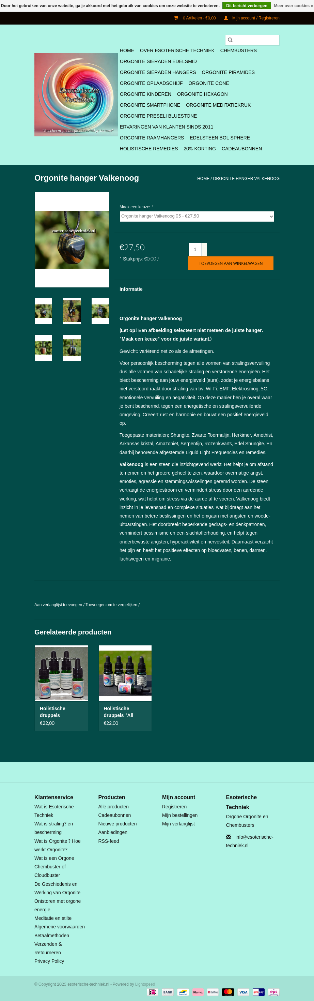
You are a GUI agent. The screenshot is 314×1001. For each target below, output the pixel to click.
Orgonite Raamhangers (152, 138)
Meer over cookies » (293, 5)
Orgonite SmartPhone (150, 105)
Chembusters (238, 50)
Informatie (131, 289)
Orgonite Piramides (228, 72)
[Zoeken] (252, 40)
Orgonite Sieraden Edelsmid (158, 61)
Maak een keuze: (136, 207)
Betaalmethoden (51, 935)
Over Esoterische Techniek (177, 50)
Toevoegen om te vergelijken (111, 605)
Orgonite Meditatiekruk (218, 105)
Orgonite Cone (208, 83)
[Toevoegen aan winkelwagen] (230, 263)
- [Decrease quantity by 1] (204, 252)
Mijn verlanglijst (178, 824)
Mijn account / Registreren (252, 18)
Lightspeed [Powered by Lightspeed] (145, 984)
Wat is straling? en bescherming (53, 828)
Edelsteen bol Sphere (220, 138)
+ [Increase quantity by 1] (205, 246)
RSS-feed (108, 841)
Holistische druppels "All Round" (119, 712)
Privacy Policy (49, 961)
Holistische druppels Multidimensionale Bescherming (60, 712)
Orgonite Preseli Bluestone (158, 116)
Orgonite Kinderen (145, 94)
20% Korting (200, 149)
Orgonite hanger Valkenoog (246, 178)
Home (127, 50)
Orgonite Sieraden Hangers (158, 72)
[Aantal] (195, 249)
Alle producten (113, 807)
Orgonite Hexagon (202, 94)
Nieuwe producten (117, 824)
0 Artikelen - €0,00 (195, 18)
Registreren (174, 807)
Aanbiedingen (113, 832)
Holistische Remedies (149, 149)
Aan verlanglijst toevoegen (58, 605)
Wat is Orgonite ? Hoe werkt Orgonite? (57, 845)
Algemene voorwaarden (59, 927)
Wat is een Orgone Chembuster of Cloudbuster (54, 867)
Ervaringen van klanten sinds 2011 (166, 127)
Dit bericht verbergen (246, 5)
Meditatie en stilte (53, 918)
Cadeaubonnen (242, 149)
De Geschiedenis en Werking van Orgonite (57, 888)
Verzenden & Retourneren (48, 948)
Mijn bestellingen (180, 815)
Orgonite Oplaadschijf (151, 83)
